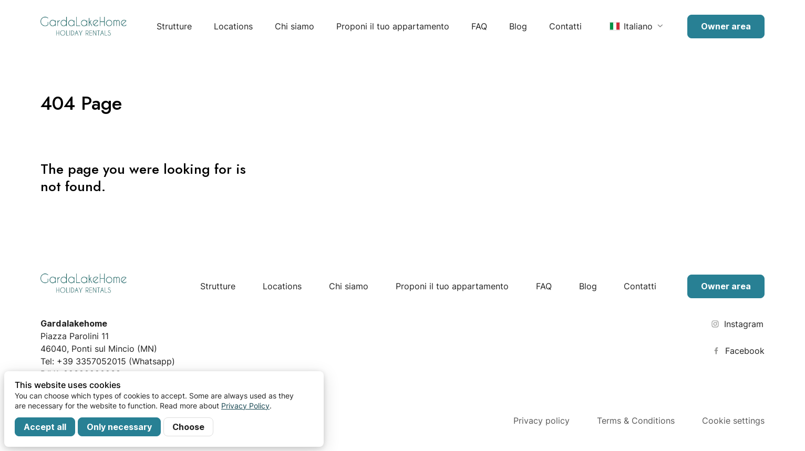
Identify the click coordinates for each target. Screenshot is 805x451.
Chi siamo (294, 26)
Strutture (174, 26)
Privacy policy (541, 420)
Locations (233, 26)
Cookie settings (733, 420)
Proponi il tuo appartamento (392, 26)
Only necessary (119, 427)
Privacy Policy (245, 405)
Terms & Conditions (636, 420)
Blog (518, 26)
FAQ (479, 26)
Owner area (726, 26)
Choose (188, 427)
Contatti (565, 26)
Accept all (45, 427)
